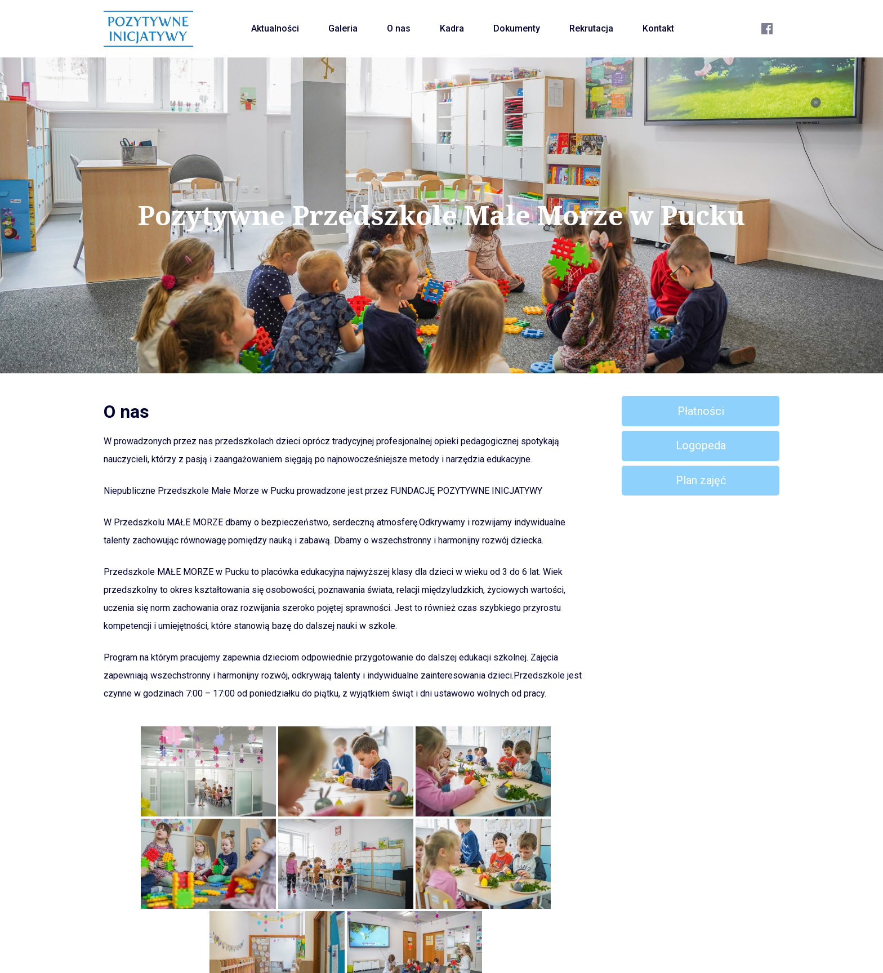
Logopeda (701, 445)
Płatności (700, 411)
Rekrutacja (591, 28)
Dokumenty (516, 28)
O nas (399, 28)
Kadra (452, 28)
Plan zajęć (701, 480)
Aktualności (275, 28)
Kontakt (658, 28)
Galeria (343, 28)
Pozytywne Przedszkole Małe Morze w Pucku (442, 215)
